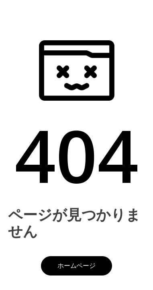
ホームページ (76, 265)
